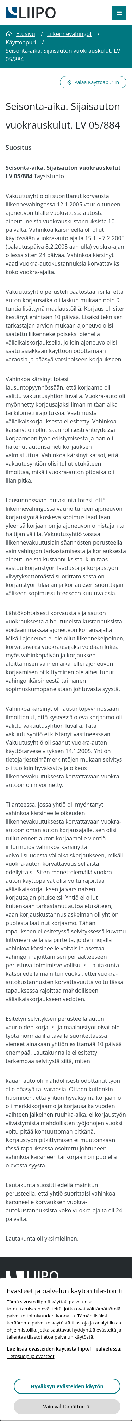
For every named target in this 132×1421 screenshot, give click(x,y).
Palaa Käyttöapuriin (93, 82)
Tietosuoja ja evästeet (30, 1356)
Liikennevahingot (69, 34)
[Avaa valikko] (119, 13)
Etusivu (20, 34)
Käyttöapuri (21, 42)
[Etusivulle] (31, 12)
